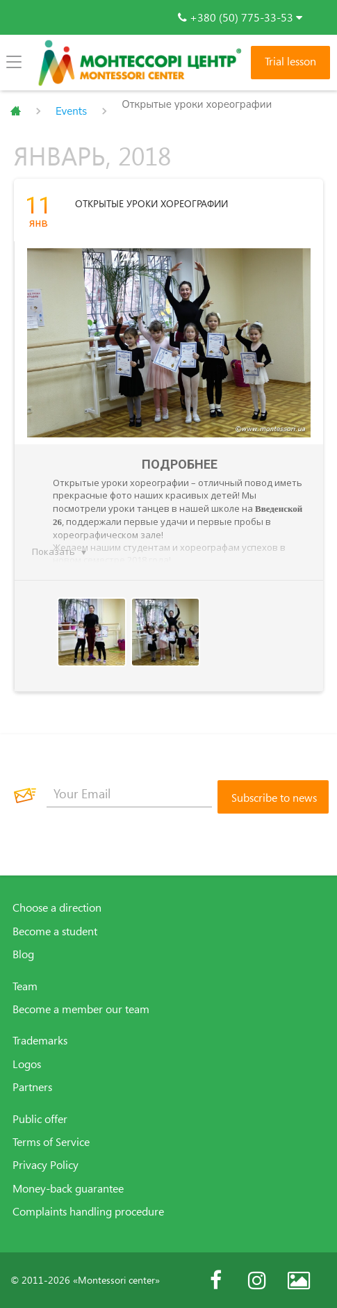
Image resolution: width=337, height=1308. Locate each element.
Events (71, 111)
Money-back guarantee (68, 1188)
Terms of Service (51, 1141)
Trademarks (40, 1040)
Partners (32, 1087)
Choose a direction (57, 907)
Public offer (40, 1119)
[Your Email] (129, 793)
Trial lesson (290, 61)
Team (25, 986)
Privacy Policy (46, 1164)
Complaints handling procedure (88, 1211)
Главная (15, 111)
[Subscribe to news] (273, 797)
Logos (27, 1064)
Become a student (55, 931)
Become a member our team (81, 1009)
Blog (23, 954)
